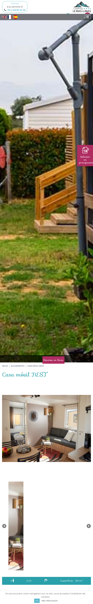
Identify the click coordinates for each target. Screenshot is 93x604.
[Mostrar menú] (88, 17)
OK (36, 600)
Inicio (5, 366)
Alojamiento (17, 366)
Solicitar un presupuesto (86, 156)
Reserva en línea (53, 360)
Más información (49, 600)
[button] (4, 526)
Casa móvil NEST (35, 366)
